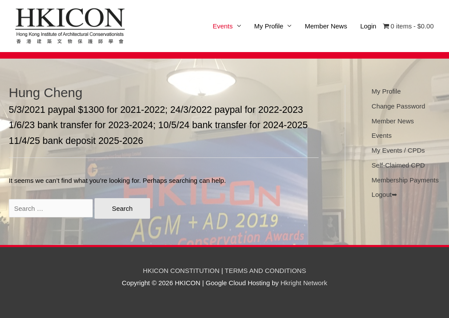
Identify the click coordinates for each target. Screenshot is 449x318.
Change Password (398, 106)
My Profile (269, 26)
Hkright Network (304, 283)
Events (382, 135)
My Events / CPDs (398, 150)
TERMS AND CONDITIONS (265, 270)
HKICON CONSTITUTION (181, 270)
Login (368, 26)
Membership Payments (405, 180)
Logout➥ (384, 194)
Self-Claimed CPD (398, 165)
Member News (326, 26)
